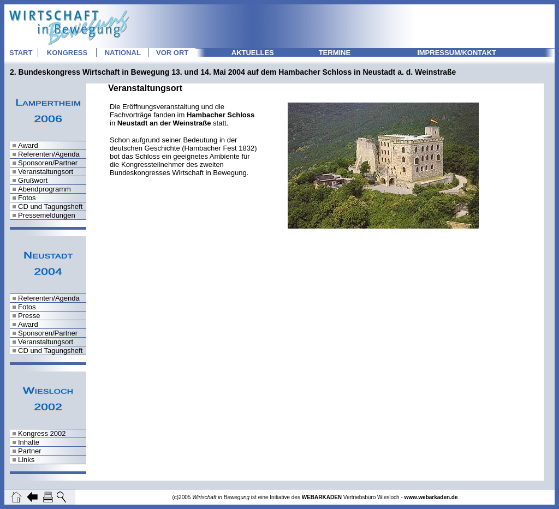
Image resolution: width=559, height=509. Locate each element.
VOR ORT (172, 53)
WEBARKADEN (322, 497)
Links (26, 460)
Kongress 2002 (42, 433)
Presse (29, 316)
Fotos (27, 198)
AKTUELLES (252, 53)
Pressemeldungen (46, 215)
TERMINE (335, 53)
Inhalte (28, 442)
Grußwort (32, 180)
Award (28, 145)
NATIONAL (123, 53)
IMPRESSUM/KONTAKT (456, 53)
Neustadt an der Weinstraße (164, 123)
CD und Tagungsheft (50, 206)
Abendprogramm (44, 189)
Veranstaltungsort (45, 171)
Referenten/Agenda (49, 154)
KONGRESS (67, 53)
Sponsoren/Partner (48, 163)
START (20, 53)
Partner (29, 451)
